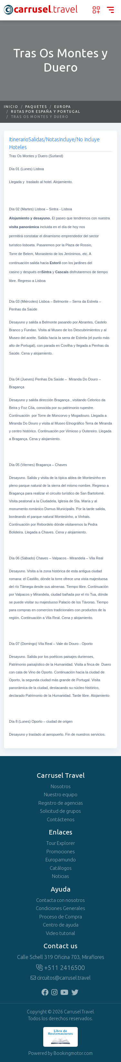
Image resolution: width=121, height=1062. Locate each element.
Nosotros (61, 786)
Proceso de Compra (60, 917)
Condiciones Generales (60, 908)
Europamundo (60, 860)
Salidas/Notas (43, 139)
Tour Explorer (60, 843)
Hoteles (18, 147)
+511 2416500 (60, 968)
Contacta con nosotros (60, 900)
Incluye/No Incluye (79, 139)
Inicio (11, 107)
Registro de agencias (60, 803)
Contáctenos (61, 820)
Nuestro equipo (60, 795)
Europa (62, 107)
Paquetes (36, 107)
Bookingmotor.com (73, 1053)
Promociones (60, 852)
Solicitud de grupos (60, 811)
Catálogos (61, 868)
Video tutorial (60, 933)
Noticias (60, 876)
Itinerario (18, 139)
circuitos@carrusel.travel (61, 978)
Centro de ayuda (60, 925)
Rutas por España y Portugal (45, 112)
